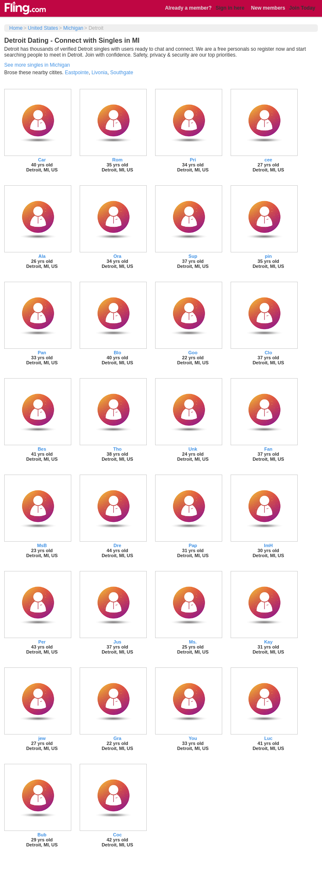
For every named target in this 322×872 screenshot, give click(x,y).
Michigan (73, 28)
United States (43, 28)
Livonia (99, 72)
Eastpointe (77, 72)
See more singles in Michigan (37, 65)
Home (16, 28)
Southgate (121, 72)
